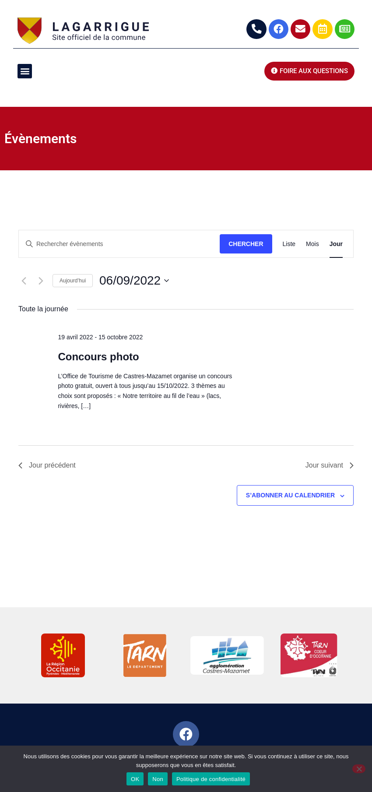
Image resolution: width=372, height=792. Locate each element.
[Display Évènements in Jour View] (336, 244)
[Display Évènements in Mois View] (312, 244)
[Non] (358, 768)
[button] (25, 71)
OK (135, 779)
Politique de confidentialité (211, 779)
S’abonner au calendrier (290, 495)
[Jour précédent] (23, 280)
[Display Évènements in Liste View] (289, 244)
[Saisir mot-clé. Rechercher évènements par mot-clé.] (119, 244)
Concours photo (98, 357)
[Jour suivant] (40, 280)
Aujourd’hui (73, 281)
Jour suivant (329, 465)
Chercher (245, 243)
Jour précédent (47, 465)
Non (157, 779)
